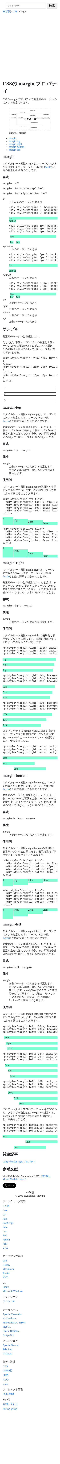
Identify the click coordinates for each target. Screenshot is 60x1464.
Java (5, 1267)
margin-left (14, 149)
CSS (15, 11)
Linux (6, 1335)
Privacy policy (10, 1457)
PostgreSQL (9, 1383)
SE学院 (7, 11)
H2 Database (9, 1367)
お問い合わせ (10, 1453)
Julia (5, 1275)
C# (4, 1263)
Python (6, 1288)
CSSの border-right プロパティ (19, 1210)
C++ (5, 1259)
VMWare (7, 1402)
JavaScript (8, 1271)
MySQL (7, 1375)
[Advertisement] (30, 47)
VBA (5, 1296)
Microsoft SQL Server (14, 1371)
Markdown (8, 1317)
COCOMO (8, 1442)
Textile (6, 1321)
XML (5, 1326)
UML (5, 1432)
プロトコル (9, 1350)
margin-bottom (16, 146)
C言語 (6, 1254)
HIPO (5, 1428)
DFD (5, 1415)
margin (12, 138)
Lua (5, 1280)
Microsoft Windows (13, 1339)
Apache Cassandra (12, 1363)
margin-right (15, 144)
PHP (5, 1292)
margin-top (14, 141)
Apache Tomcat (11, 1394)
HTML (6, 1313)
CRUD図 (7, 1419)
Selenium (7, 1398)
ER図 (5, 1424)
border (48, 167)
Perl (5, 1284)
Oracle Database (11, 1379)
